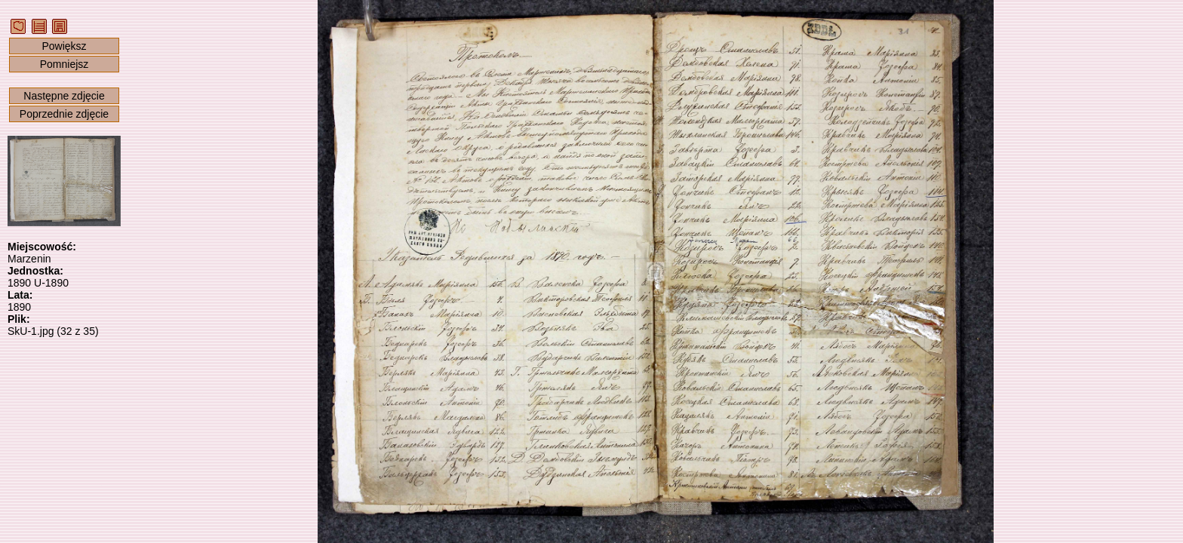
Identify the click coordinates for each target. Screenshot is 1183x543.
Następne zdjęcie (63, 96)
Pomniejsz (64, 64)
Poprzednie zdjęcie (64, 114)
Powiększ (63, 46)
